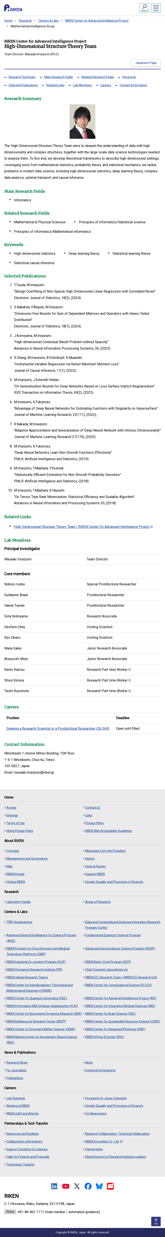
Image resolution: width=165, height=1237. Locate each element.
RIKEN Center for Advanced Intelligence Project (96, 20)
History (90, 858)
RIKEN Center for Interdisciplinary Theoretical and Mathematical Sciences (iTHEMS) (39, 987)
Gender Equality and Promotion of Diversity (114, 882)
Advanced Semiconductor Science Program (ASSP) (120, 948)
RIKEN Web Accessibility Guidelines (108, 831)
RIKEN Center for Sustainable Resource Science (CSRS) (122, 1021)
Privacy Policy (94, 823)
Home (8, 20)
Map (9, 866)
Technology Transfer (20, 1164)
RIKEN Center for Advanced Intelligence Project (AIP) (120, 998)
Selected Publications (23, 85)
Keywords (129, 77)
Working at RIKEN (17, 1105)
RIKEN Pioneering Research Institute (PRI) (34, 969)
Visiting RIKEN (15, 882)
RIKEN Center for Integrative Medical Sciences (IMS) (120, 1006)
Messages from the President (105, 851)
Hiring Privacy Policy (19, 831)
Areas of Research (98, 902)
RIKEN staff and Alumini (22, 1113)
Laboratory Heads (18, 902)
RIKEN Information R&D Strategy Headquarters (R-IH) (42, 1006)
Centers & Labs (48, 20)
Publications (14, 1078)
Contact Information (133, 85)
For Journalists (16, 1070)
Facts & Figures (95, 866)
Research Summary (22, 77)
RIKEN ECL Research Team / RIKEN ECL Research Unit (121, 977)
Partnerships (94, 1149)
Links (88, 815)
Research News (17, 1062)
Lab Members (82, 85)
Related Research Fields (97, 77)
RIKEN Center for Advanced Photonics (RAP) (115, 1029)
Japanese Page (146, 63)
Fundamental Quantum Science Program (113, 935)
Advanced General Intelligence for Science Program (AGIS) (41, 937)
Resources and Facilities (22, 1133)
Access (11, 807)
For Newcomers (96, 1113)
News (89, 1062)
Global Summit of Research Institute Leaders (115, 1156)
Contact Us (92, 807)
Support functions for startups (27, 1149)
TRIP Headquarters (19, 922)
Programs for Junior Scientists (106, 1098)
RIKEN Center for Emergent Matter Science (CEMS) (40, 1029)
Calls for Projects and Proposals (27, 1156)
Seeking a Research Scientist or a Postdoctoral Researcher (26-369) (57, 728)
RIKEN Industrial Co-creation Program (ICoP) (36, 962)
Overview (12, 851)
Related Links (55, 85)
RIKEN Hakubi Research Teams (27, 977)
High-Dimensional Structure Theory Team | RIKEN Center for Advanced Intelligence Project (83, 527)
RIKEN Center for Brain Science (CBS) (110, 1013)
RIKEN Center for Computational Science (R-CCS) (118, 985)
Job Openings (15, 1098)
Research (25, 20)
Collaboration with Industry (24, 1141)
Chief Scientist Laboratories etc (106, 969)
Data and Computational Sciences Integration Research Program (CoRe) (122, 924)
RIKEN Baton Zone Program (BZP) (108, 962)
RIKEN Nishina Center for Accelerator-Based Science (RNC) (41, 1039)
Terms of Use (15, 823)
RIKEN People (15, 874)
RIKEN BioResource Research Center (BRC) (36, 1021)
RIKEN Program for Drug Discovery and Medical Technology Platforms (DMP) (38, 951)
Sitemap (12, 815)
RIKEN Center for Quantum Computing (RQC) (36, 998)
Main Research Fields (58, 77)
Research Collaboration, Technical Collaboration (117, 1133)
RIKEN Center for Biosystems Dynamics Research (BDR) (44, 1013)
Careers (105, 85)
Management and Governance (27, 858)
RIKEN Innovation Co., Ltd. (103, 1141)
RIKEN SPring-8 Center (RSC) (104, 1037)
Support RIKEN (95, 874)
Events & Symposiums (100, 1070)
